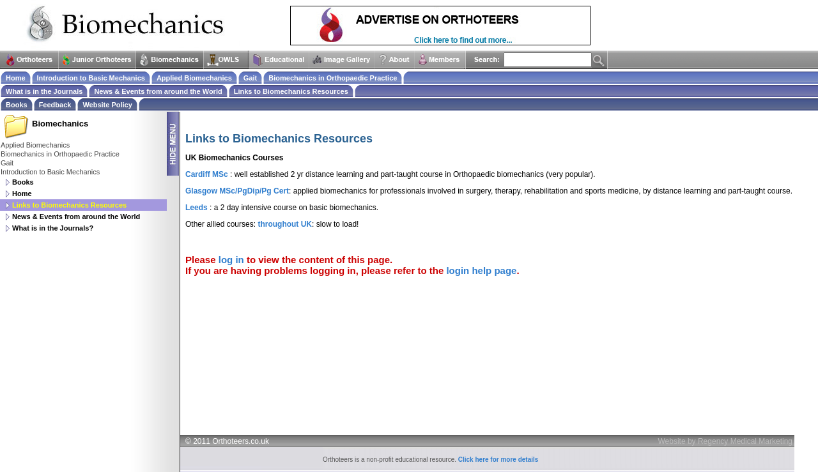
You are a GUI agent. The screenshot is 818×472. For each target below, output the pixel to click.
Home (22, 193)
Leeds (196, 207)
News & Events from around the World (76, 216)
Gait (7, 163)
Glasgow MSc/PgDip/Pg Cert (237, 191)
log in (231, 259)
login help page (481, 270)
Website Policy (107, 105)
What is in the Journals (44, 91)
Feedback (55, 105)
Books (23, 182)
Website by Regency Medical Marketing (725, 441)
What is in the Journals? (52, 228)
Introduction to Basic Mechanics (50, 172)
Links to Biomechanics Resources (291, 91)
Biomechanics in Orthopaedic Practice (60, 154)
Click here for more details (498, 459)
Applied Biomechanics (35, 145)
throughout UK (285, 224)
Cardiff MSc (206, 174)
